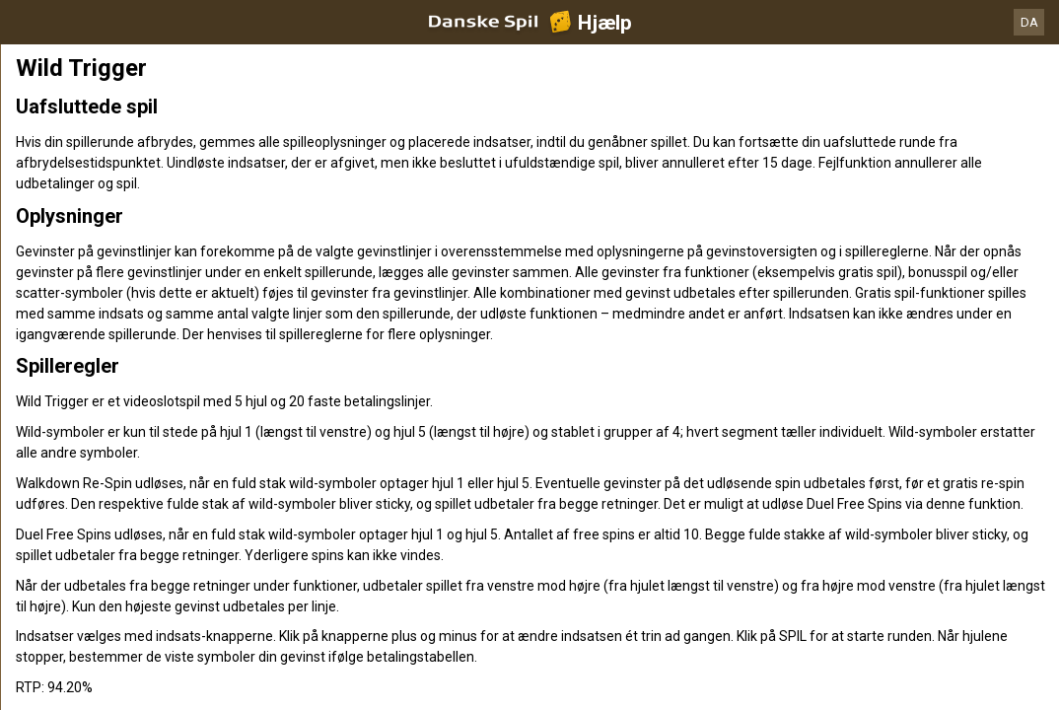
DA (1029, 22)
